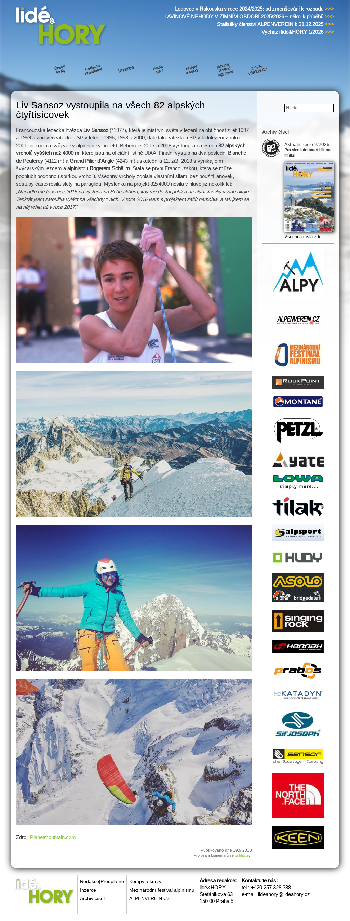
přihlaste (242, 855)
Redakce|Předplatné (102, 881)
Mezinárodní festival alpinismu (161, 890)
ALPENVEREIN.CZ (149, 898)
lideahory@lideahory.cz (284, 894)
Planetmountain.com (53, 837)
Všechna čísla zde (302, 236)
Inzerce (88, 890)
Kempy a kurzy (145, 881)
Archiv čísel (92, 898)
